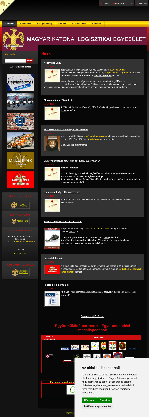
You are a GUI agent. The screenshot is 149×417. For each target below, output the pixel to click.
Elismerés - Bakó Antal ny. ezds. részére (66, 129)
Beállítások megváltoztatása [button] (97, 406)
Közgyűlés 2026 (52, 63)
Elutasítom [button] (105, 400)
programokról (77, 182)
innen (64, 110)
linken (73, 292)
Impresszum (71, 413)
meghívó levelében (103, 75)
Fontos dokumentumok (56, 285)
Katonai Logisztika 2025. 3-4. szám (63, 221)
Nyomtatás (143, 3)
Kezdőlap (106, 3)
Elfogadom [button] (89, 400)
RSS (131, 3)
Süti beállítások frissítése (20, 67)
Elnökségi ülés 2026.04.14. (58, 100)
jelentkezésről (131, 179)
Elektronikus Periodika (79, 243)
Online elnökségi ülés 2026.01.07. (62, 192)
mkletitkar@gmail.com (114, 84)
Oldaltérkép (119, 3)
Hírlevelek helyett (53, 258)
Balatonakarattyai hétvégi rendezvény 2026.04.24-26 (72, 160)
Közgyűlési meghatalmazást (80, 84)
